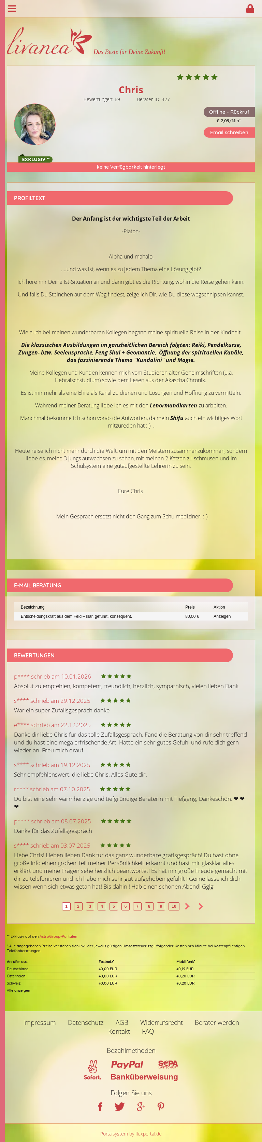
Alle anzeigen (18, 990)
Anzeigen (222, 616)
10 (174, 906)
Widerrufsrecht (161, 1022)
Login (250, 8)
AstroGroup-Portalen (58, 936)
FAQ (148, 1031)
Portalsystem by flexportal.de (131, 1133)
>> (201, 906)
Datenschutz (86, 1022)
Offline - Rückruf (229, 112)
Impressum (39, 1022)
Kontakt (119, 1031)
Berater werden (217, 1022)
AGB (122, 1022)
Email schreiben (229, 132)
